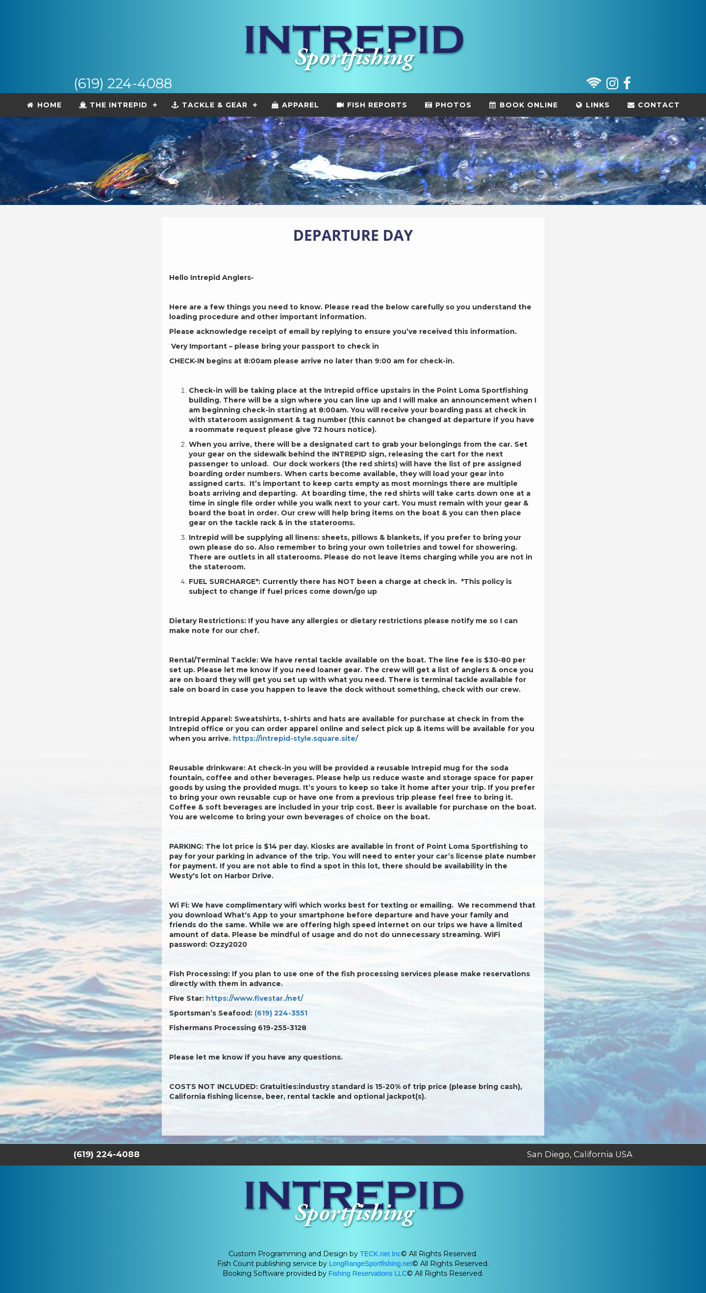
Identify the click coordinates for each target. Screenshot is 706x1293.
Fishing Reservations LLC (367, 1273)
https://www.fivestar (244, 998)
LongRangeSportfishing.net (370, 1264)
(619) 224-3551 (279, 1013)
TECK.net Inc (380, 1254)
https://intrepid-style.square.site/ (294, 738)
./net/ (293, 998)
